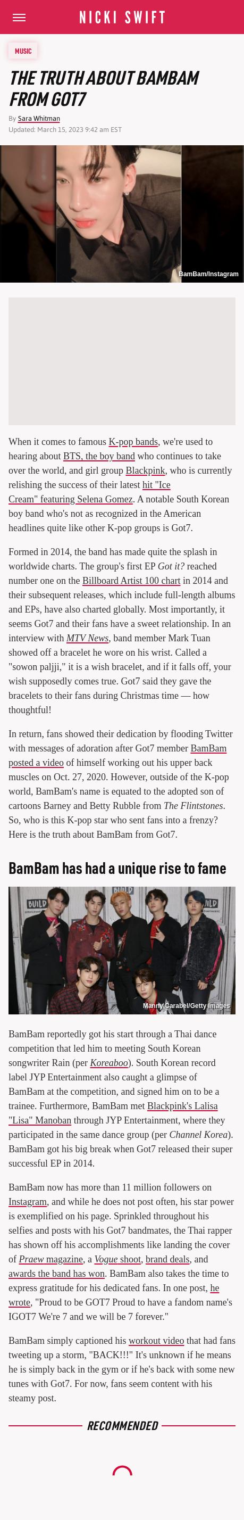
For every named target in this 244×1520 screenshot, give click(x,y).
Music (23, 50)
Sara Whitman (39, 118)
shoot (117, 1259)
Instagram (28, 1201)
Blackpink (145, 470)
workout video (156, 1340)
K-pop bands (133, 441)
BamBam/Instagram (209, 274)
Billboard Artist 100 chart (131, 580)
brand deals (167, 1259)
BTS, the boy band (99, 456)
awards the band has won (57, 1273)
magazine (51, 1259)
